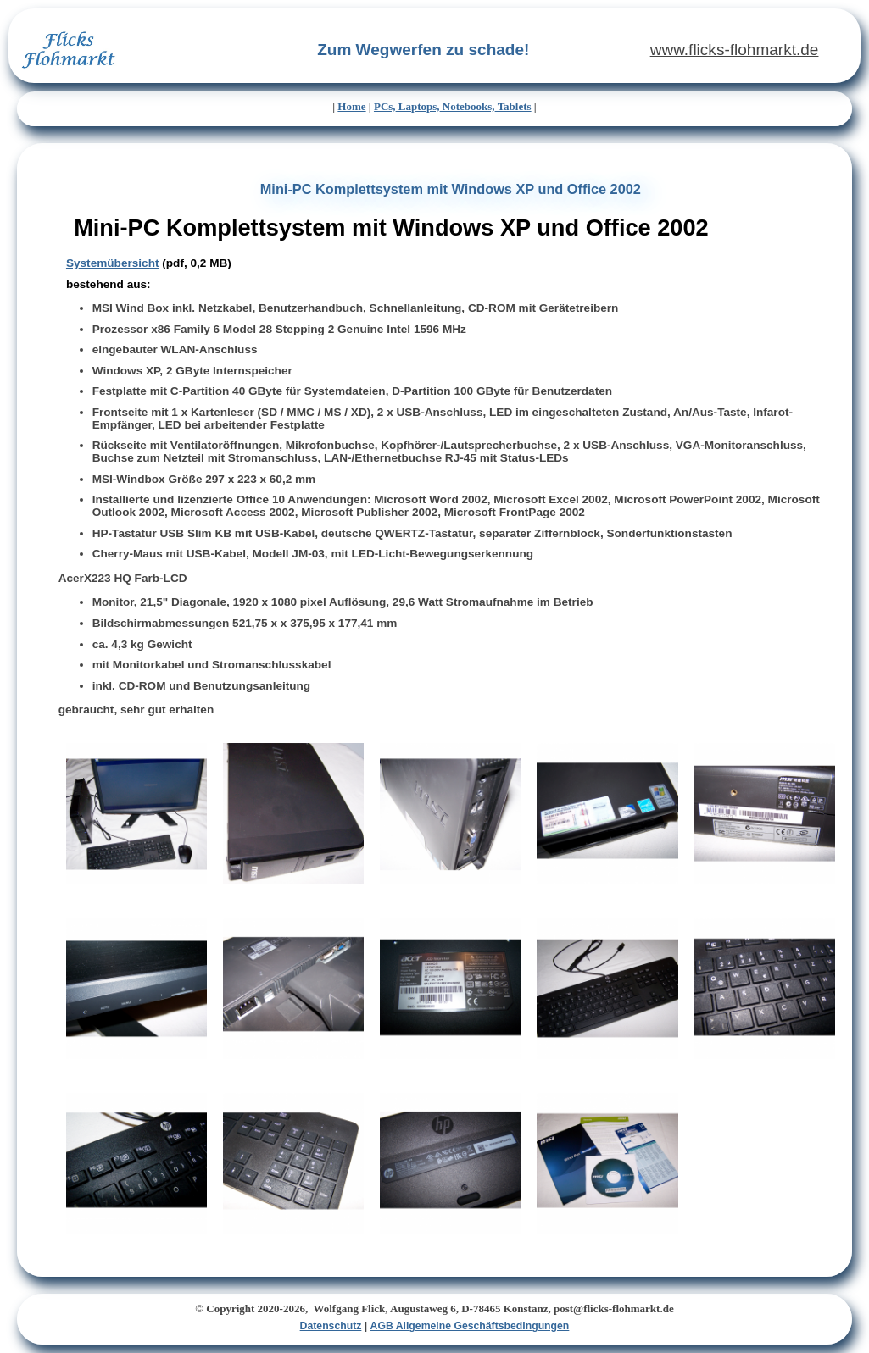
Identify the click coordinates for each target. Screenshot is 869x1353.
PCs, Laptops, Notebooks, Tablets (453, 106)
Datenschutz (331, 1326)
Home (351, 106)
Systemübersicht (112, 263)
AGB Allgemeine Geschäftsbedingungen (470, 1326)
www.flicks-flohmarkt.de (734, 49)
